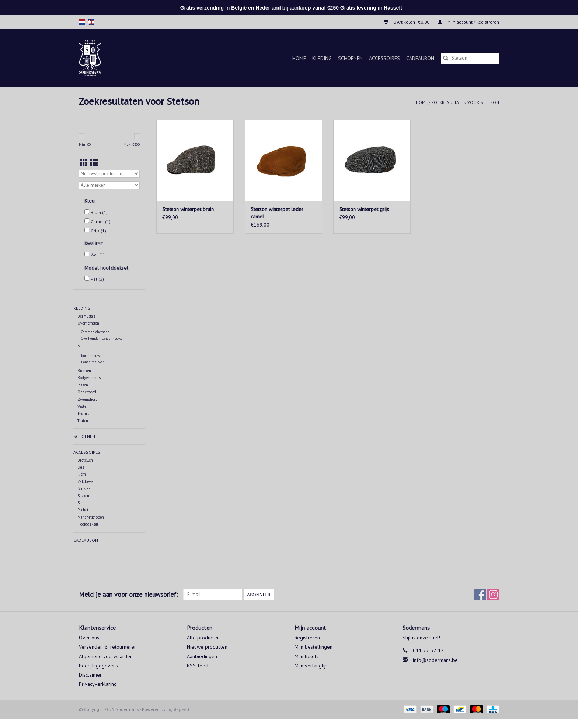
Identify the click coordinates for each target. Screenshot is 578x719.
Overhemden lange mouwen (103, 338)
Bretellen (85, 460)
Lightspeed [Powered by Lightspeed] (178, 709)
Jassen (82, 384)
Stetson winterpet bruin (188, 209)
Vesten (82, 406)
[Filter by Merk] (109, 185)
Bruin (99, 212)
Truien (82, 420)
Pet (97, 279)
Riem (81, 474)
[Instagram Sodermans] (493, 594)
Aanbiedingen (202, 656)
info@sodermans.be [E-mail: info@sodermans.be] (435, 660)
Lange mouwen (93, 362)
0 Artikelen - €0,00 (407, 22)
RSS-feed (197, 665)
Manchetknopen (90, 517)
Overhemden (88, 323)
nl (82, 22)
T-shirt (83, 413)
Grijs (98, 231)
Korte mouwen (92, 355)
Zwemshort (87, 399)
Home (299, 58)
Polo (80, 346)
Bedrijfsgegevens (98, 665)
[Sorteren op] (109, 174)
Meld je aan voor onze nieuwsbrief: (128, 594)
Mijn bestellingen (313, 646)
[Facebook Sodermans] (480, 594)
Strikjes (83, 488)
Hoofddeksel (87, 524)
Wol (98, 254)
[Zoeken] (469, 58)
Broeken (84, 370)
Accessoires (384, 58)
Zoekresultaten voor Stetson (465, 102)
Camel (101, 221)
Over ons (89, 637)
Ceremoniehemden (95, 331)
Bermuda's (86, 316)
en (91, 22)
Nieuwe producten (207, 646)
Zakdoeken (86, 481)
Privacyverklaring (98, 684)
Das (80, 467)
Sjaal (81, 502)
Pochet (82, 509)
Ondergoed (86, 391)
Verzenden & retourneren (108, 646)
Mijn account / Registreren (468, 22)
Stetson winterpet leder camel (277, 213)
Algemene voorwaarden (106, 656)
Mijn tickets (306, 656)
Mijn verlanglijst (312, 665)
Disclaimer (90, 674)
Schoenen (350, 58)
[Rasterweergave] (84, 163)
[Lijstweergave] (94, 163)
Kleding (322, 58)
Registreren (307, 637)
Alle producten (203, 637)
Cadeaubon (420, 58)
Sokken (83, 495)
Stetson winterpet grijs (364, 209)
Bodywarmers (89, 377)
